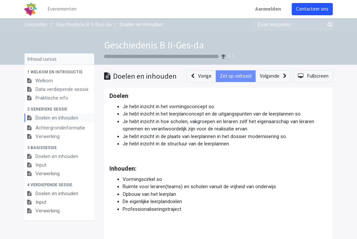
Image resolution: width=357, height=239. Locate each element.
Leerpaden (36, 25)
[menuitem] (62, 9)
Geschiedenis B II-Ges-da (154, 45)
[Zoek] (328, 25)
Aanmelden (268, 9)
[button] (59, 72)
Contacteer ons (312, 9)
